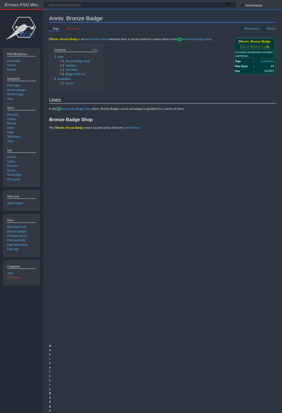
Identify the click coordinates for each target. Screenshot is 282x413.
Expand (270, 365)
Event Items (14, 277)
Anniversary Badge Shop (196, 39)
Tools (10, 273)
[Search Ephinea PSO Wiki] (139, 5)
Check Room (132, 127)
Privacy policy (11, 408)
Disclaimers (64, 408)
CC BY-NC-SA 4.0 (47, 393)
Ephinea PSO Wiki (21, 4)
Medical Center (91, 226)
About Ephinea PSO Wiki (38, 408)
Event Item (267, 61)
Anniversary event (96, 39)
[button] (270, 366)
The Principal (241, 325)
